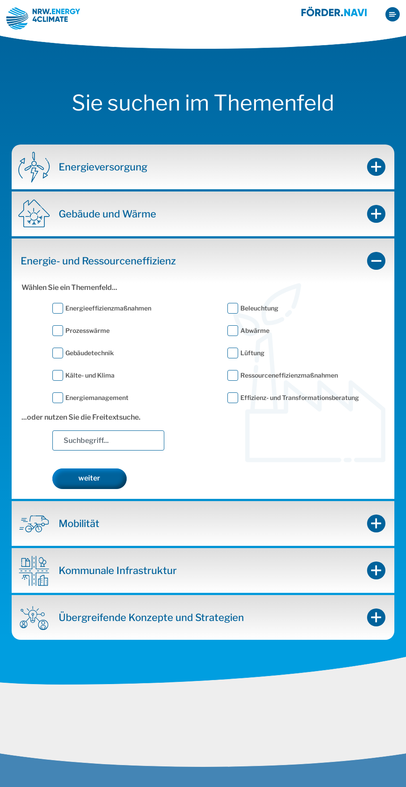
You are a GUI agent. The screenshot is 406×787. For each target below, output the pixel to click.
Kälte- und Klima (90, 376)
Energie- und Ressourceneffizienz (98, 262)
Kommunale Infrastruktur (118, 571)
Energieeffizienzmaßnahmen (108, 309)
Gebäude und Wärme (107, 215)
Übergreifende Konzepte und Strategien (151, 618)
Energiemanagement (96, 398)
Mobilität (79, 524)
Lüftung (252, 353)
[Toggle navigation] (392, 14)
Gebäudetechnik (89, 353)
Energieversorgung (103, 168)
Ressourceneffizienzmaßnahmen (289, 376)
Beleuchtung (259, 309)
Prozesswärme (87, 331)
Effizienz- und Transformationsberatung (299, 398)
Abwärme (254, 331)
